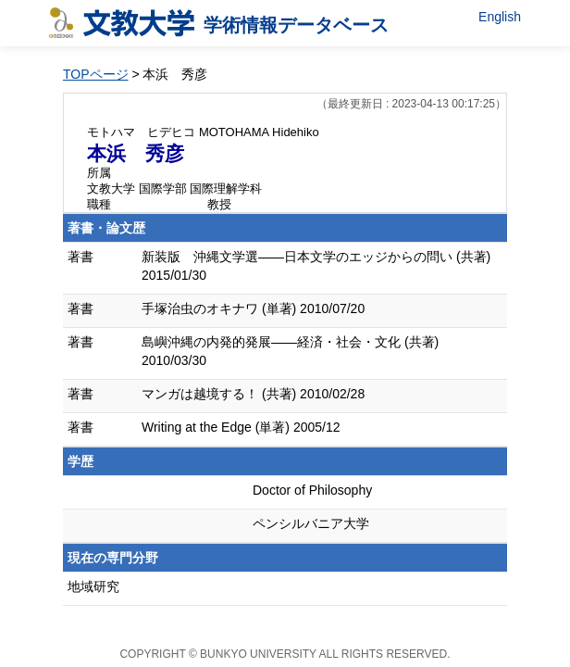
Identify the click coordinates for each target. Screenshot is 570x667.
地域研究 (93, 586)
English (499, 16)
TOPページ (96, 74)
